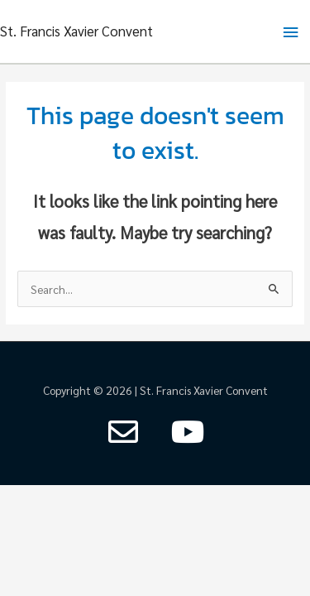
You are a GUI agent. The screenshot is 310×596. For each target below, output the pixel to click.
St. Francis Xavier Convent (76, 31)
